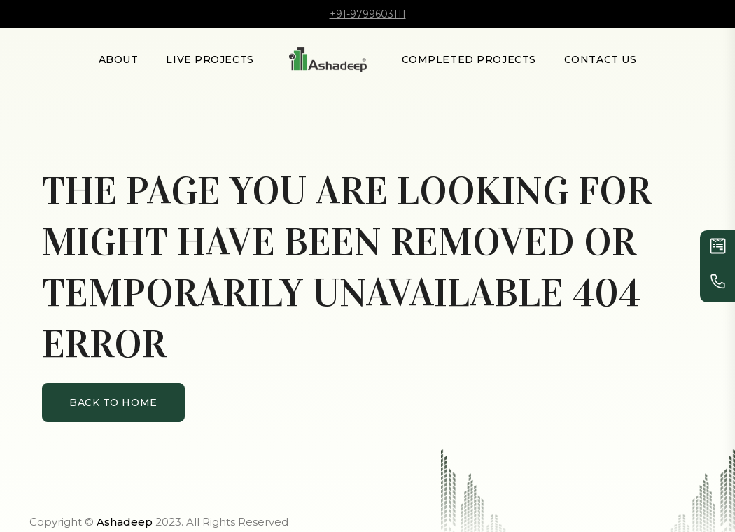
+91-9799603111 (368, 14)
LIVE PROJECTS (209, 59)
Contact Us (600, 59)
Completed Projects (469, 59)
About (119, 59)
